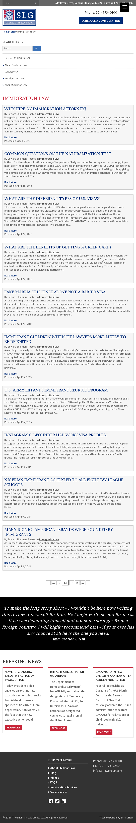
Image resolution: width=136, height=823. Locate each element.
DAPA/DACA (12, 72)
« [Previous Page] (48, 582)
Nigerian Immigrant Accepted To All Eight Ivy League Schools (63, 482)
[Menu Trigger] (124, 7)
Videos (54, 777)
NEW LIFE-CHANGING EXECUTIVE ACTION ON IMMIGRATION (20, 675)
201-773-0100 (106, 12)
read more (13, 727)
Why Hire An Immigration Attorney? (45, 108)
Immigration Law (14, 78)
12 (58, 582)
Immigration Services (63, 787)
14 (71, 582)
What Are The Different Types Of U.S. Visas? (52, 198)
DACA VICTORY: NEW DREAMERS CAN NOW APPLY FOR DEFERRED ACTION (113, 675)
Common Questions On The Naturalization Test (57, 153)
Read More (10, 137)
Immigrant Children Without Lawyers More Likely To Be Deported (65, 339)
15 (77, 582)
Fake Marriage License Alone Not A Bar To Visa (54, 292)
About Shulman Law (16, 65)
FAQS (53, 782)
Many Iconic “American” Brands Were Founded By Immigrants (58, 532)
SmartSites (127, 817)
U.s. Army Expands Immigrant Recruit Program (56, 390)
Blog (53, 773)
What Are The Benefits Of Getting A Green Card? (57, 247)
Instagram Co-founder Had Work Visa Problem (56, 435)
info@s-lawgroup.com (107, 770)
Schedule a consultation (101, 20)
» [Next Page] (88, 582)
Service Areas (58, 792)
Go (36, 3)
